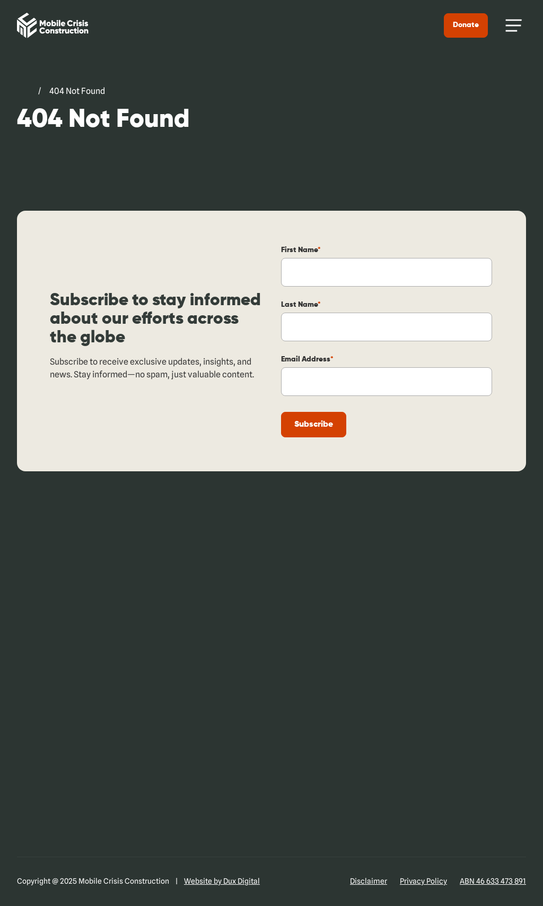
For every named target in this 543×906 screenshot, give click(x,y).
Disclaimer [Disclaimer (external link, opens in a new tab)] (368, 881)
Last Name (301, 304)
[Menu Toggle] (514, 25)
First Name (301, 250)
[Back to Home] (52, 25)
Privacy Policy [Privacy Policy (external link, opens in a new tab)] (423, 881)
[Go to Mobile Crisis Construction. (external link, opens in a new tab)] (22, 91)
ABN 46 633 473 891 (493, 881)
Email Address (308, 359)
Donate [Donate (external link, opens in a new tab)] (466, 25)
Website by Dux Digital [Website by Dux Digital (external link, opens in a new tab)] (222, 881)
